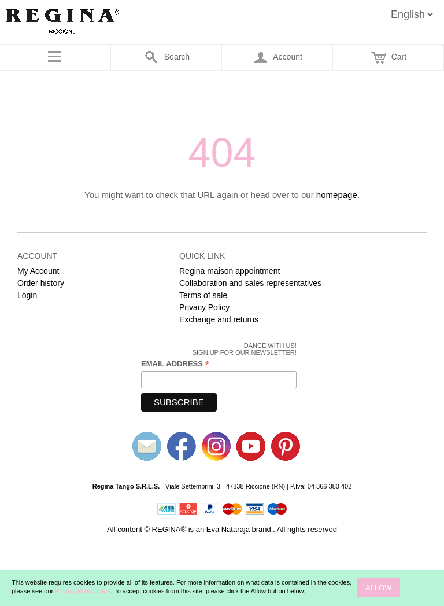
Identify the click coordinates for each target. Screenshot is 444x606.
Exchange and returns (218, 319)
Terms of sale (203, 295)
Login (27, 295)
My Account (38, 271)
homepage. (338, 195)
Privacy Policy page (82, 590)
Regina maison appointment (229, 271)
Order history (40, 283)
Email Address (175, 364)
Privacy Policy (204, 307)
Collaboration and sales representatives (250, 283)
